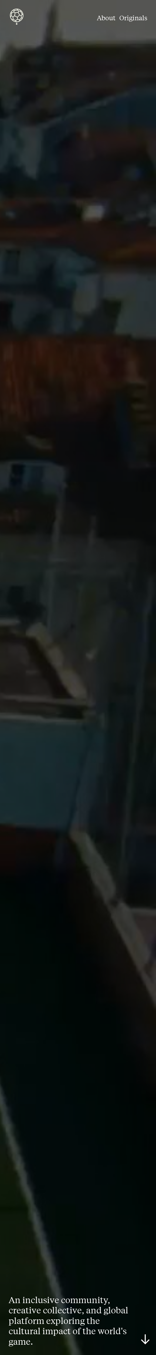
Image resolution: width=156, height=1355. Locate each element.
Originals (133, 17)
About (106, 17)
